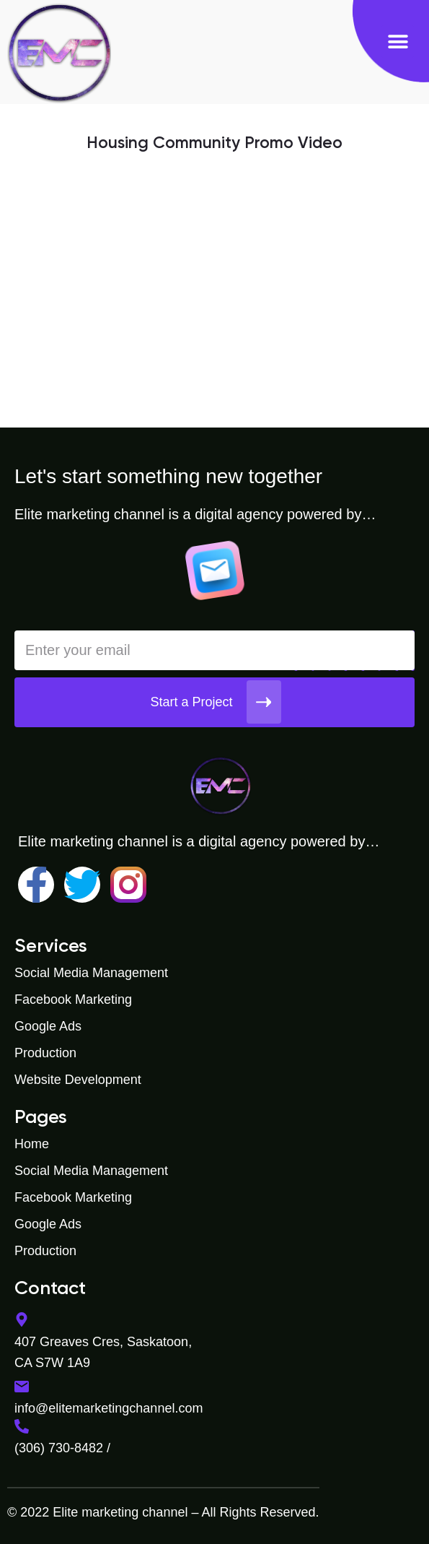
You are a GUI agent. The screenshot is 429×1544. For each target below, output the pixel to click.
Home (31, 1144)
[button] (397, 41)
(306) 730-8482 (58, 1448)
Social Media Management (91, 973)
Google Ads (47, 1026)
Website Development (77, 1079)
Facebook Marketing (73, 999)
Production (45, 1053)
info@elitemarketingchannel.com (108, 1408)
